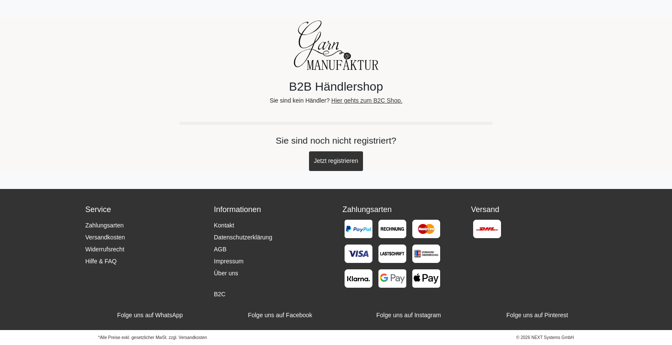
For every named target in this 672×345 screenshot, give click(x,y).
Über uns (226, 273)
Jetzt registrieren (336, 160)
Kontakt (224, 225)
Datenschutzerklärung (243, 237)
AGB (220, 249)
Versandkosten (105, 237)
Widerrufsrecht (104, 249)
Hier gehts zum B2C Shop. (366, 100)
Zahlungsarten (104, 225)
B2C (219, 294)
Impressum (228, 261)
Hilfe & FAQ (101, 261)
